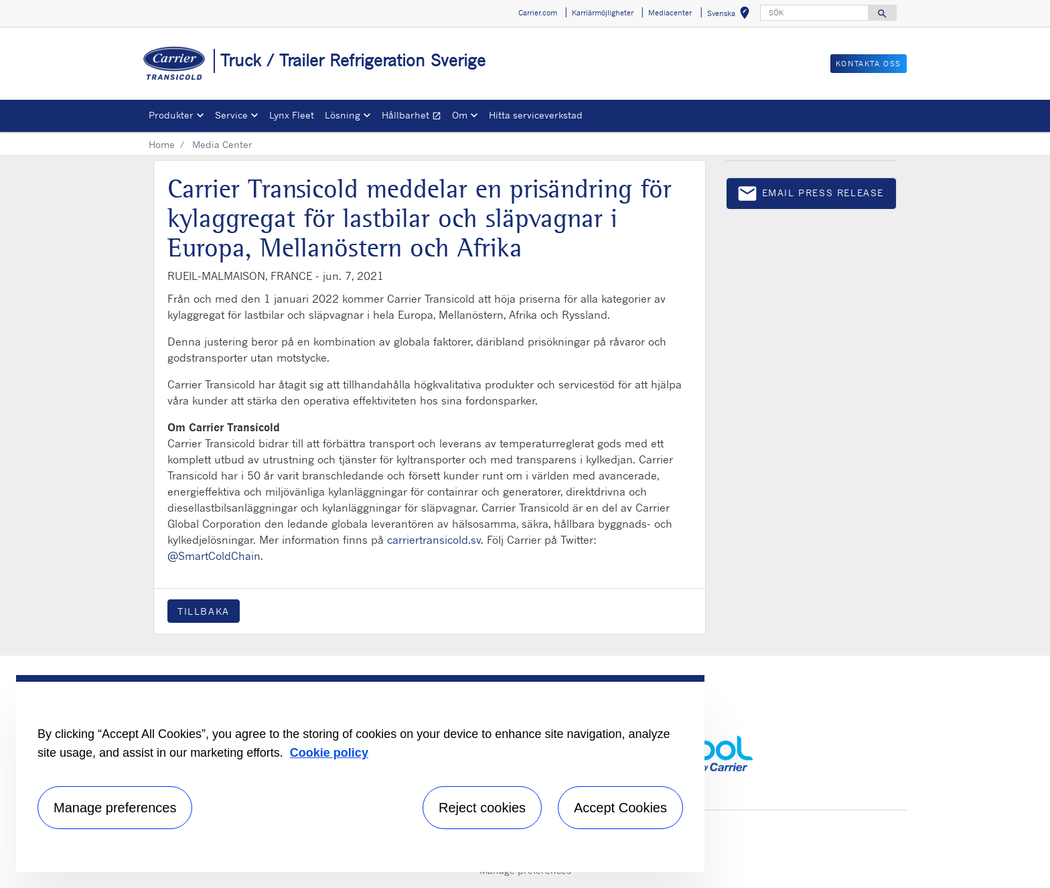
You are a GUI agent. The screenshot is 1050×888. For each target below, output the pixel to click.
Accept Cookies (620, 807)
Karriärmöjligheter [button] (602, 12)
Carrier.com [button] (537, 12)
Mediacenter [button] (670, 12)
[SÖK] (814, 13)
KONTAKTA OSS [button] (868, 63)
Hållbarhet (414, 117)
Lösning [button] (342, 115)
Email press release (810, 196)
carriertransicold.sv (434, 539)
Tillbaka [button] (203, 611)
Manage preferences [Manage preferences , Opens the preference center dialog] (115, 807)
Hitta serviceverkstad (536, 115)
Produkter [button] (171, 115)
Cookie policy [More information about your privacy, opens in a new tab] (329, 752)
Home (162, 144)
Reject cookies (482, 807)
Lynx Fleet (291, 115)
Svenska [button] (731, 15)
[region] (360, 773)
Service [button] (231, 115)
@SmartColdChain (213, 556)
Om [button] (459, 115)
